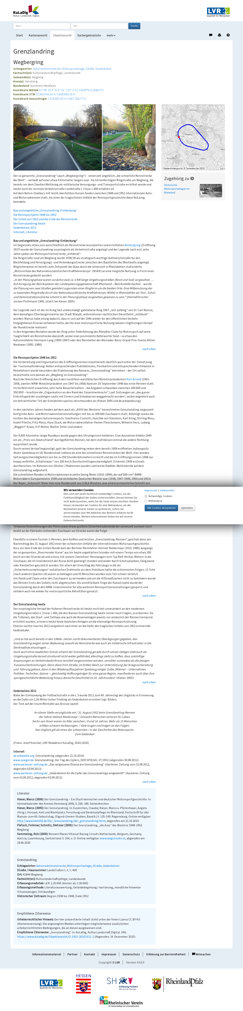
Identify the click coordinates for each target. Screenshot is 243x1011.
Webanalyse (153, 501)
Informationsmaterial (46, 954)
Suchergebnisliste (89, 35)
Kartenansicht (38, 35)
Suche (134, 26)
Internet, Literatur (25, 232)
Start (19, 35)
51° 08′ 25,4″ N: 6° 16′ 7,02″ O (56, 90)
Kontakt (89, 954)
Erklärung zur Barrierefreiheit (166, 954)
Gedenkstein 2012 (24, 228)
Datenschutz (131, 954)
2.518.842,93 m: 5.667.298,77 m (67, 99)
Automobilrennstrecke (47, 69)
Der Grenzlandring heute (29, 223)
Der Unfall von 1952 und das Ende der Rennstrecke (45, 219)
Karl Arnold (133, 379)
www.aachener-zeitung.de (30, 764)
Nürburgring (133, 245)
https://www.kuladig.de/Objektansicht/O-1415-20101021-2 (55, 937)
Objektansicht (62, 35)
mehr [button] (111, 35)
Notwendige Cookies (158, 496)
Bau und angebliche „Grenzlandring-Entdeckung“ (45, 210)
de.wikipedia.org (23, 756)
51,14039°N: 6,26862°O (89, 90)
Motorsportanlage (73, 69)
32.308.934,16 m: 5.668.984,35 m (55, 94)
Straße (90, 69)
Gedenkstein (103, 69)
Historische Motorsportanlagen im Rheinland (176, 189)
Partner (72, 954)
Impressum (109, 954)
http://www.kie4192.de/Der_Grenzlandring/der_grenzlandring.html (61, 821)
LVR (117, 962)
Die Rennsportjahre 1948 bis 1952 (34, 215)
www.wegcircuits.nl (112, 838)
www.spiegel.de (23, 760)
